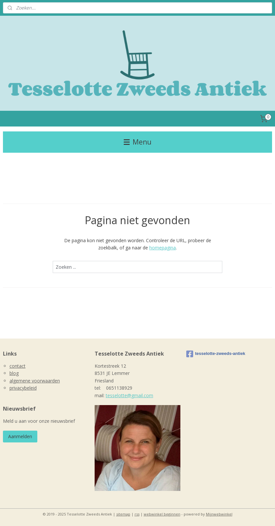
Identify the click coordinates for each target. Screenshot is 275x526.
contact (17, 366)
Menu (138, 141)
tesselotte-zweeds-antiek (215, 354)
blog (14, 373)
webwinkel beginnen (162, 514)
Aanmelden (20, 436)
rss (137, 514)
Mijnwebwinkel (219, 514)
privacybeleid (23, 388)
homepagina (162, 247)
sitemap (123, 514)
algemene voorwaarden (34, 381)
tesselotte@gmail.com (129, 395)
